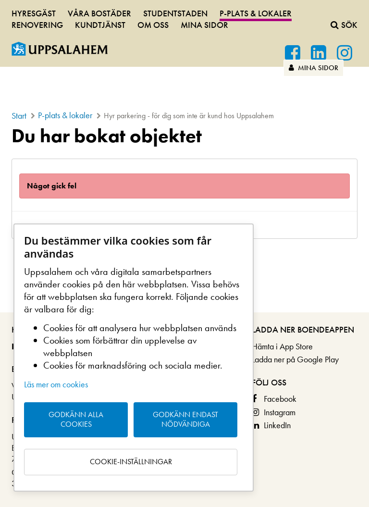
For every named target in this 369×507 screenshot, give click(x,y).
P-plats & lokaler (256, 13)
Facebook (280, 398)
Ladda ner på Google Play (295, 359)
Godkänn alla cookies (76, 419)
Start (19, 115)
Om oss (153, 24)
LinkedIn (277, 425)
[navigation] (184, 18)
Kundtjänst (100, 24)
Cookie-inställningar (131, 462)
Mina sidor (313, 68)
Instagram (279, 412)
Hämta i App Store (282, 346)
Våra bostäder (99, 13)
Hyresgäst (34, 13)
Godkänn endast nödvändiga (185, 419)
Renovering (37, 24)
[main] (184, 182)
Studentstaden (175, 13)
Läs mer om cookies (56, 384)
